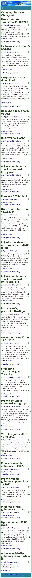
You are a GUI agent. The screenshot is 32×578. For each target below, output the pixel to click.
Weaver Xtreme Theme (24, 576)
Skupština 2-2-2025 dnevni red (13, 79)
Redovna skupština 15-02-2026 (15, 47)
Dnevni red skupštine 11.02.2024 (15, 210)
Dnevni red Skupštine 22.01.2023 (15, 339)
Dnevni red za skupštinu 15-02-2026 (14, 20)
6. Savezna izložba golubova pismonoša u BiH (15, 556)
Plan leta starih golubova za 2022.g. (13, 508)
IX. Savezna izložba (13, 138)
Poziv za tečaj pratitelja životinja (13, 310)
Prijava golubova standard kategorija (14, 402)
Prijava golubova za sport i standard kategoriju (13, 169)
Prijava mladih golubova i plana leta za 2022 (14, 481)
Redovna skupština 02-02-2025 (15, 112)
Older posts (5, 570)
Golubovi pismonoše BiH (12, 574)
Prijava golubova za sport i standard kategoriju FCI (13, 279)
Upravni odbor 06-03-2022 (14, 523)
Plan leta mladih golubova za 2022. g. (14, 464)
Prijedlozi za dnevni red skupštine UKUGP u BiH (15, 245)
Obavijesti (6, 42)
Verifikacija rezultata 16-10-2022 (14, 435)
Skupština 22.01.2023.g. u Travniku (10, 371)
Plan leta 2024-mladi (14, 196)
